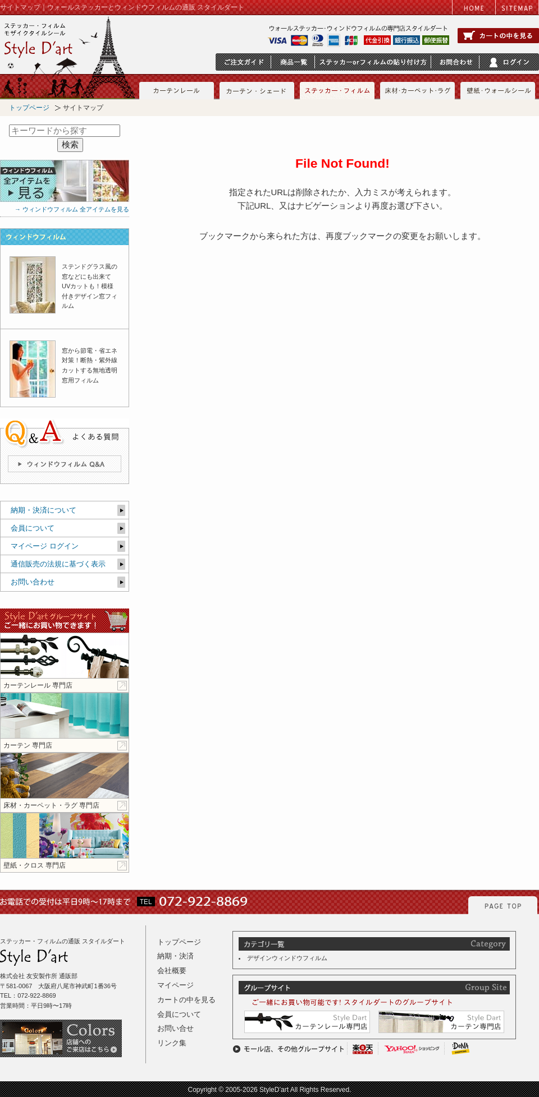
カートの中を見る (186, 999)
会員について (32, 528)
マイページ (175, 985)
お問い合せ (175, 1028)
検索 (70, 144)
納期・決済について (43, 510)
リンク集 (171, 1043)
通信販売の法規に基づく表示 (58, 564)
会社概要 (171, 970)
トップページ (29, 108)
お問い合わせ (32, 582)
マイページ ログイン (45, 546)
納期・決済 (175, 956)
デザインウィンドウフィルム (287, 958)
